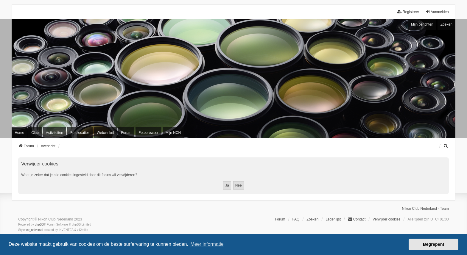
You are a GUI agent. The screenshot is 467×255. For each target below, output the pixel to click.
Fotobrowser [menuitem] (148, 133)
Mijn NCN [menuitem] (173, 133)
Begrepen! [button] (433, 244)
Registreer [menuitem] (408, 12)
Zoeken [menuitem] (312, 219)
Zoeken (446, 24)
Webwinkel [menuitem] (105, 133)
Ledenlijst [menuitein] (333, 219)
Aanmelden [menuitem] (437, 12)
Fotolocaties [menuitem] (80, 133)
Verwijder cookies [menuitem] (386, 219)
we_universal (34, 229)
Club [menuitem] (35, 133)
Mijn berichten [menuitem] (422, 24)
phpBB (39, 224)
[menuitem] (446, 146)
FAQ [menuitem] (295, 219)
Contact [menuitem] (356, 219)
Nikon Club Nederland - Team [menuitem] (425, 208)
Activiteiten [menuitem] (54, 133)
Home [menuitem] (19, 133)
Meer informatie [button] (206, 244)
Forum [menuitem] (126, 133)
